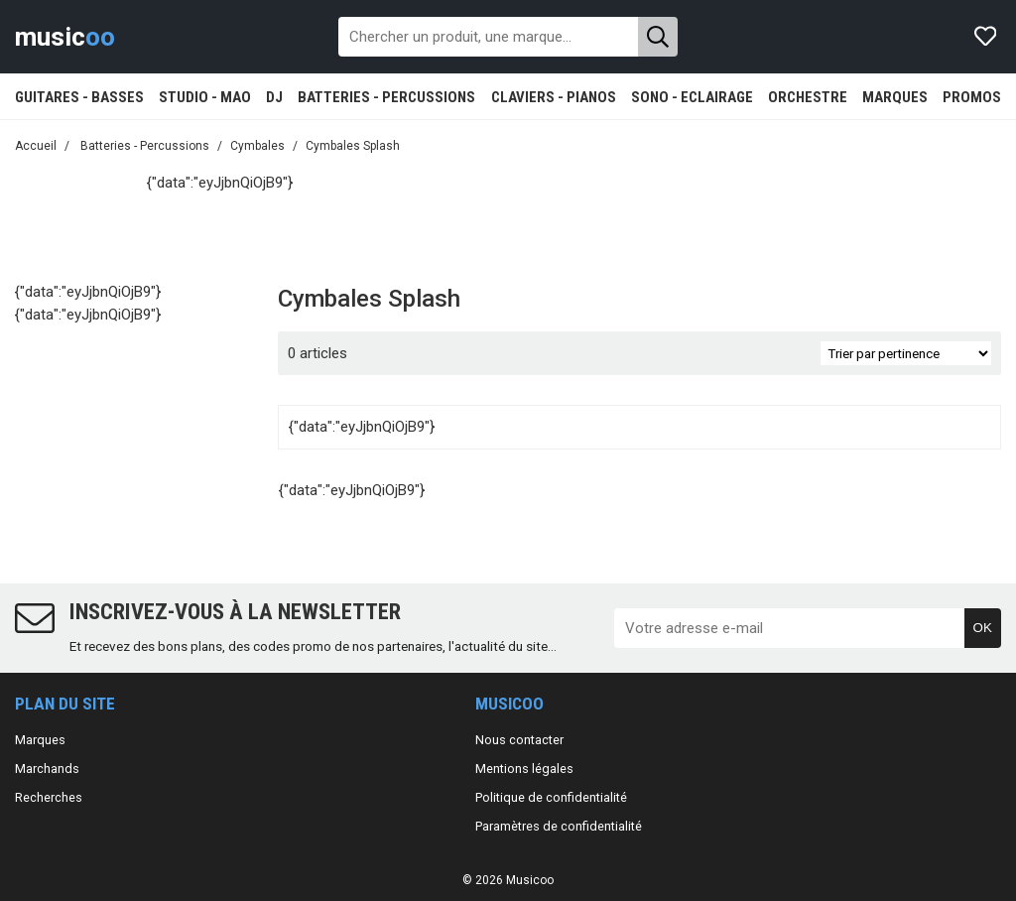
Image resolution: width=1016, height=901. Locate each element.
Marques (40, 739)
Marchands (47, 768)
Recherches (48, 797)
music (65, 37)
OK (982, 627)
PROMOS (972, 97)
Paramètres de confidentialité (558, 826)
